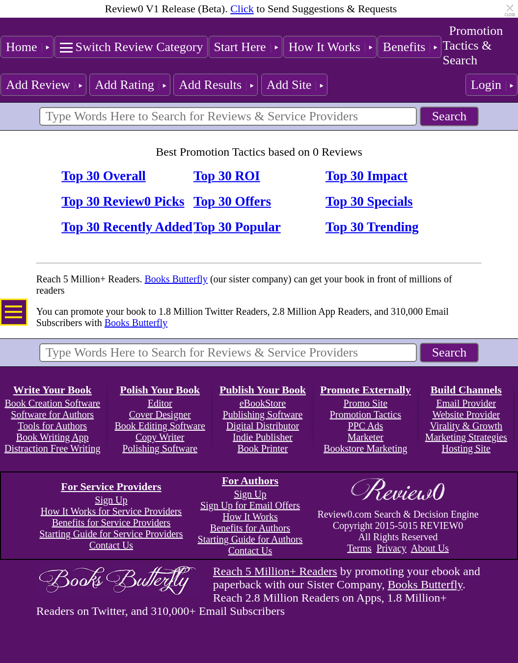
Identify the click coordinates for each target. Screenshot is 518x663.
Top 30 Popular (237, 227)
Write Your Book (52, 390)
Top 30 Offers (232, 201)
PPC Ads (365, 425)
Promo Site (365, 403)
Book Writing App (52, 437)
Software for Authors (52, 414)
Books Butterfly (176, 279)
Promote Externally (365, 390)
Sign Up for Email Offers (250, 505)
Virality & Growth (466, 425)
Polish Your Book (160, 390)
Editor (160, 403)
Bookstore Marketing (366, 448)
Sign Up (111, 500)
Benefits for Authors (250, 528)
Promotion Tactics (365, 414)
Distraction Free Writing (52, 448)
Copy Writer (160, 437)
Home (21, 47)
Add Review (38, 85)
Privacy (392, 548)
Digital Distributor (262, 425)
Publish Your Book (262, 390)
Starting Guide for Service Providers (111, 533)
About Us (430, 548)
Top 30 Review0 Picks (122, 201)
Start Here (240, 47)
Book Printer (263, 448)
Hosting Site (466, 448)
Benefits (404, 47)
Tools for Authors (52, 425)
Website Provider (466, 414)
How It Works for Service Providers (111, 511)
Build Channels (466, 390)
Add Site (289, 85)
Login (486, 85)
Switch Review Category (139, 47)
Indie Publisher (263, 437)
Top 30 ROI (226, 175)
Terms (359, 548)
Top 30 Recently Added (126, 227)
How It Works (324, 47)
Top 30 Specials (369, 201)
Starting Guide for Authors (250, 539)
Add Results (210, 85)
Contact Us (111, 545)
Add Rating (124, 85)
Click (242, 8)
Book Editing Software (159, 425)
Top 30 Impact (367, 175)
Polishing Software (159, 448)
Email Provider (466, 403)
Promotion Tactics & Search (472, 45)
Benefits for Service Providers (111, 522)
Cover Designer (160, 414)
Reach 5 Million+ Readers (275, 571)
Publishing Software (263, 414)
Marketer (365, 437)
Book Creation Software (52, 403)
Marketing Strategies (466, 437)
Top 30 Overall (103, 175)
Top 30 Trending (372, 227)
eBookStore (263, 403)
